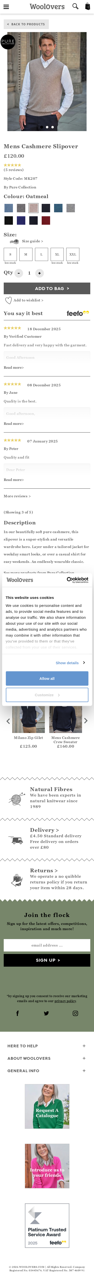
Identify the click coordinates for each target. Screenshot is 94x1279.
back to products (28, 24)
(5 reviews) (14, 167)
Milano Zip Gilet (28, 737)
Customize (47, 695)
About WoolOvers (47, 1059)
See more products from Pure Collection (39, 573)
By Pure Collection (20, 187)
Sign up (46, 960)
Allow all (47, 678)
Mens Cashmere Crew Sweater (65, 739)
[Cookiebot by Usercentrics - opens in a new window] (67, 580)
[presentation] (47, 980)
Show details (67, 662)
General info (47, 1071)
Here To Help (47, 1046)
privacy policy (65, 1001)
